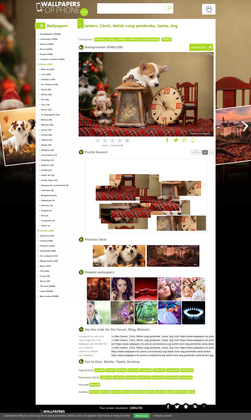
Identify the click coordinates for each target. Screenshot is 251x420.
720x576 (111, 370)
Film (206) (44, 271)
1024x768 (133, 370)
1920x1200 (186, 377)
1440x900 (131, 377)
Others (166, 39)
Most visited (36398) (49, 296)
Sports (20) (45, 281)
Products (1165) (47, 246)
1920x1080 (172, 377)
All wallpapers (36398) (50, 34)
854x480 (95, 384)
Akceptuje (141, 415)
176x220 (127, 391)
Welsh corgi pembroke (144, 39)
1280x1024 (159, 370)
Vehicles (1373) (47, 236)
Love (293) (46, 74)
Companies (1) (48, 221)
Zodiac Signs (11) (49, 180)
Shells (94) (46, 89)
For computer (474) (49, 256)
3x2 (199, 152)
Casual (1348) (46, 241)
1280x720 (106, 377)
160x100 (138, 391)
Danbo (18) (46, 145)
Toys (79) (45, 105)
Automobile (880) (48, 251)
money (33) (46, 130)
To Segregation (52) (50, 115)
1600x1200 (187, 370)
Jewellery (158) (48, 79)
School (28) (46, 135)
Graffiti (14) (46, 170)
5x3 (205, 152)
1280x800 (118, 377)
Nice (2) (44, 216)
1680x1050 (158, 377)
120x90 (171, 391)
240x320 (116, 391)
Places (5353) (46, 49)
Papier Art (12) (48, 175)
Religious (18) (47, 150)
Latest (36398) (46, 291)
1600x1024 (144, 377)
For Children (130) (49, 84)
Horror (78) (46, 110)
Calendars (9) (47, 190)
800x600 (121, 370)
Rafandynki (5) (48, 200)
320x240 (105, 391)
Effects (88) (46, 94)
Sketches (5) (47, 205)
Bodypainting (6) (49, 195)
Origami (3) (46, 210)
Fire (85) (45, 100)
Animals (100, 39)
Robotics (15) (47, 165)
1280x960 (145, 370)
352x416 (94, 391)
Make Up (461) (48, 69)
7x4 (210, 152)
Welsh (123, 39)
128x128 (161, 391)
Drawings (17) (47, 160)
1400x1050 (173, 370)
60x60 (191, 391)
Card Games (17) (49, 155)
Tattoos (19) (46, 140)
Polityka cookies (162, 415)
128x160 (150, 391)
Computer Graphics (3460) (52, 59)
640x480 (99, 370)
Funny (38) (45, 276)
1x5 (193, 152)
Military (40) (46, 120)
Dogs (112, 39)
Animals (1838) (47, 231)
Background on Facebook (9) (55, 185)
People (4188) (46, 54)
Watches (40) (47, 125)
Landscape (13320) (49, 39)
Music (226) (45, 266)
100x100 (181, 391)
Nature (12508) (47, 44)
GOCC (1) (45, 226)
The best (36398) (47, 286)
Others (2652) (46, 64)
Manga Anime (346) (49, 261)
